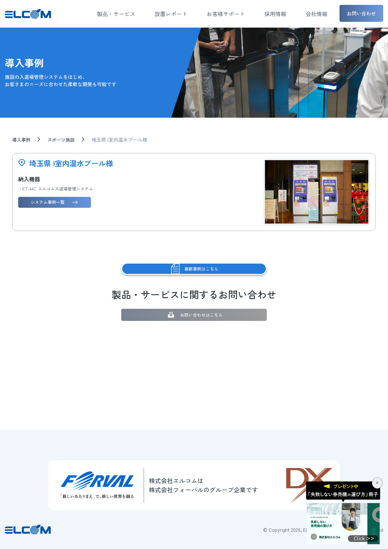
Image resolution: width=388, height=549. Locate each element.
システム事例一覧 (55, 202)
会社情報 (316, 14)
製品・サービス (116, 14)
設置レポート (171, 14)
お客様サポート (226, 14)
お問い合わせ (361, 13)
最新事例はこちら (194, 269)
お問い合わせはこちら (194, 315)
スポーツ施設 (63, 139)
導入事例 (22, 139)
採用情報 (275, 14)
